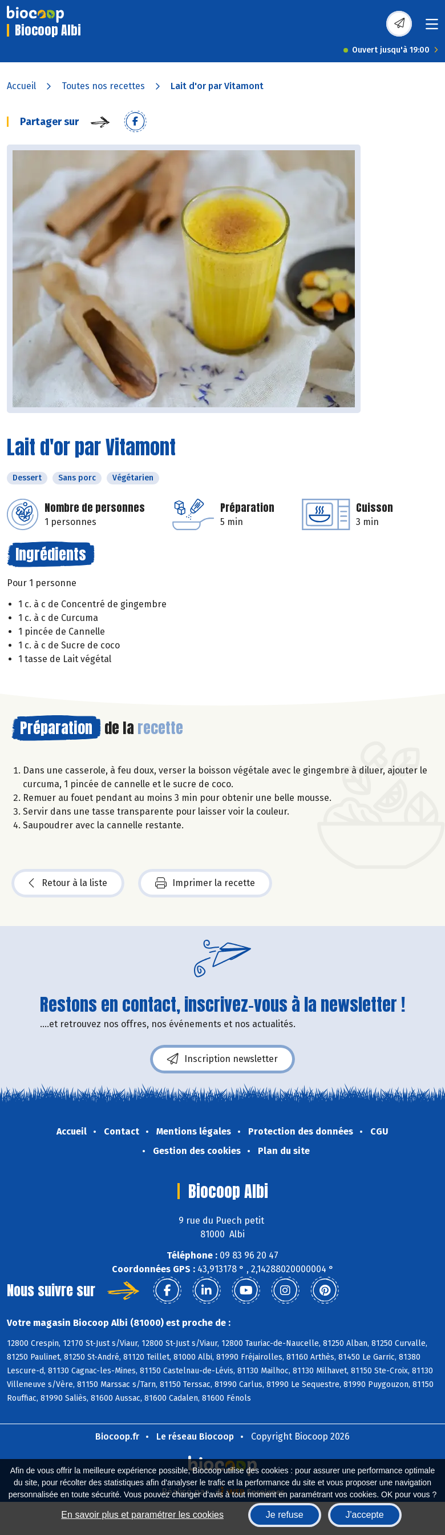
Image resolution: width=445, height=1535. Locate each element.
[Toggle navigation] (432, 28)
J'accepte (365, 1515)
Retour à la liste (68, 883)
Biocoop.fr (117, 1436)
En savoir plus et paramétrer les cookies (142, 1515)
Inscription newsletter (222, 1059)
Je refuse (285, 1515)
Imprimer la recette (205, 883)
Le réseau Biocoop (195, 1436)
